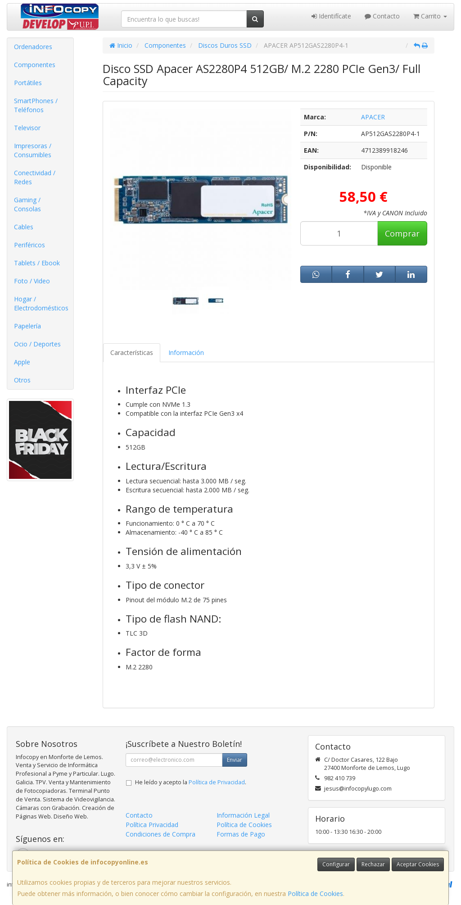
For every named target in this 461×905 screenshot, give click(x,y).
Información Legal (243, 815)
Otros (22, 380)
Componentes (34, 64)
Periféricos (29, 245)
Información (186, 352)
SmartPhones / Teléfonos (36, 105)
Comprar (402, 233)
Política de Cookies (315, 893)
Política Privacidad (152, 824)
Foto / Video (32, 281)
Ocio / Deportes (37, 344)
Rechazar (373, 864)
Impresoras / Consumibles (32, 150)
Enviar (234, 760)
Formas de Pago (241, 834)
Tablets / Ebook (37, 263)
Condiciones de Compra (160, 834)
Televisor (27, 127)
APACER (373, 117)
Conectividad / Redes (34, 177)
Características (131, 352)
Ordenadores (33, 46)
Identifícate (331, 16)
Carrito (430, 16)
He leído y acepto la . (190, 782)
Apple (22, 362)
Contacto (382, 16)
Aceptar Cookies (418, 864)
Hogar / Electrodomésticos (41, 303)
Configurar (336, 864)
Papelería (27, 326)
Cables (23, 227)
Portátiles (28, 82)
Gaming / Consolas (27, 204)
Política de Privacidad (217, 782)
